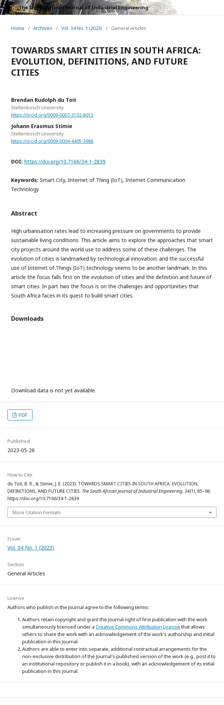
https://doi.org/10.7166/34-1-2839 (65, 161)
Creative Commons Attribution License (138, 626)
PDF (22, 415)
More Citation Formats (37, 512)
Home (17, 28)
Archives (42, 28)
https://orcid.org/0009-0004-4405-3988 (52, 141)
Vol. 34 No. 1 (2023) (81, 28)
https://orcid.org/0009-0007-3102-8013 (52, 115)
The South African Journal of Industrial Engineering (83, 7)
